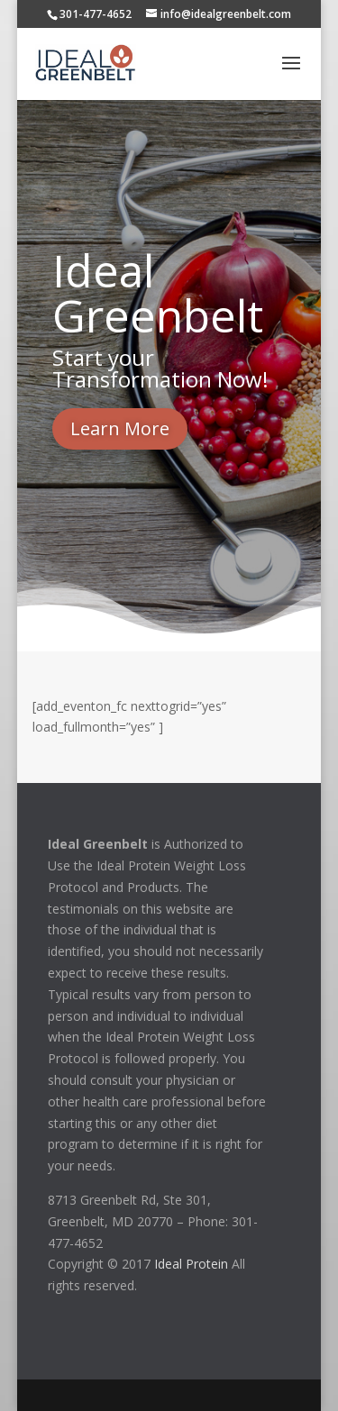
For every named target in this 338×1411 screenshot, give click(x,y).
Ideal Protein (191, 1263)
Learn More (119, 428)
